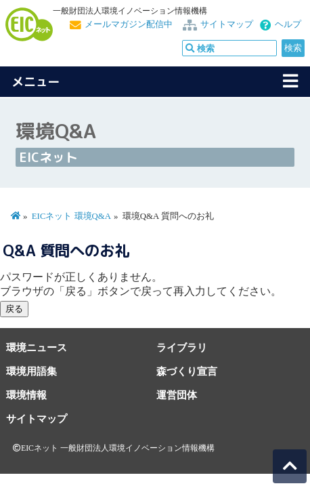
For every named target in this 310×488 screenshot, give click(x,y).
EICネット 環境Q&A (71, 216)
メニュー (36, 81)
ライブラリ (181, 347)
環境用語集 (31, 371)
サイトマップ (226, 24)
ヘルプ (288, 24)
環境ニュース (36, 347)
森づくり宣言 (186, 371)
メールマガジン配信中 (129, 24)
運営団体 (176, 395)
